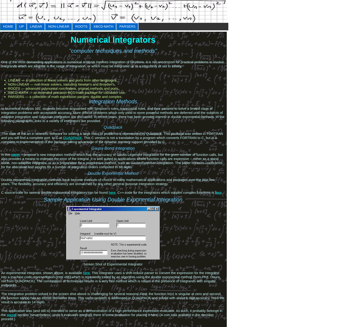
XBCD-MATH (103, 26)
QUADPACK (72, 138)
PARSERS (127, 26)
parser (12, 315)
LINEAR (36, 26)
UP (21, 26)
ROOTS (81, 26)
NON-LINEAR (58, 26)
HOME (8, 26)
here (112, 192)
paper (15, 155)
